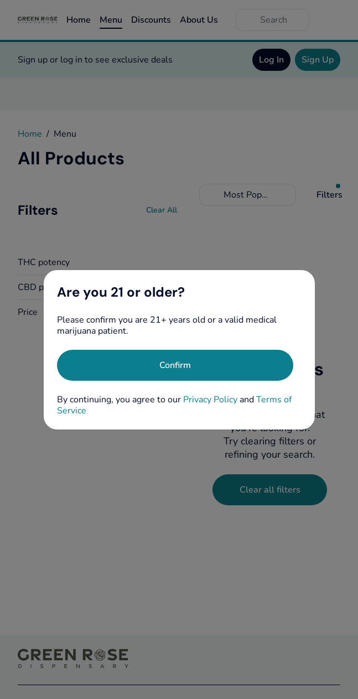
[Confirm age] (175, 365)
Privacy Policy (210, 399)
